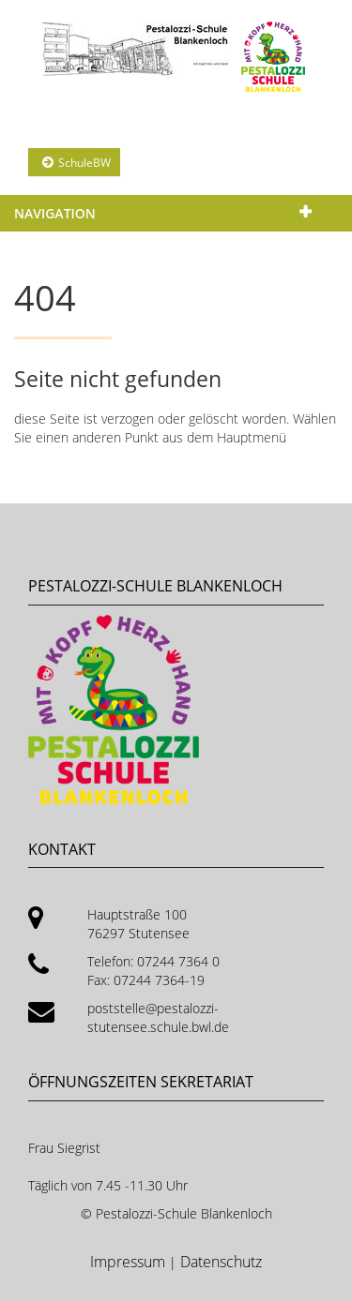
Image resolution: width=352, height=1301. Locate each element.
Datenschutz (221, 1261)
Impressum (129, 1261)
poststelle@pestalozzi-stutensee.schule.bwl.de (158, 1017)
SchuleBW (84, 163)
